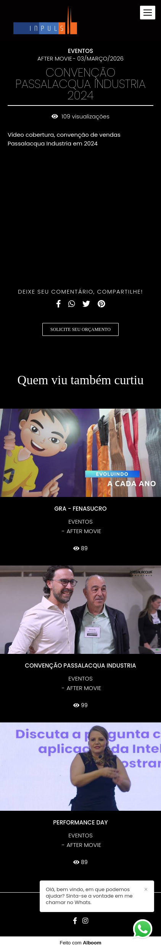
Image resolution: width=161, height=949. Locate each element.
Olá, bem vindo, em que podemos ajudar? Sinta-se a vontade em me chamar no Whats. (89, 896)
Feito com (80, 943)
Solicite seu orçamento (80, 329)
